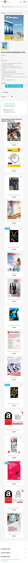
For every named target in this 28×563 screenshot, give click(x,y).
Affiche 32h (14, 169)
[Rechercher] (14, 6)
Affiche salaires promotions (14, 221)
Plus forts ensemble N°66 (14, 195)
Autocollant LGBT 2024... (14, 247)
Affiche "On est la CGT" (14, 455)
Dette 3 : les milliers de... (14, 351)
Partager (7, 96)
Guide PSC (14, 273)
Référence (6, 110)
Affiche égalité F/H (14, 377)
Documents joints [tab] (10, 106)
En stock (5, 112)
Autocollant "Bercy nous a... (14, 429)
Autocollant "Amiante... (14, 508)
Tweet (11, 96)
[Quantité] (3, 86)
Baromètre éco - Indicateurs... (14, 482)
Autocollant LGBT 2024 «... (14, 403)
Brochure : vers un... (14, 534)
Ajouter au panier (14, 86)
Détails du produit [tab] (9, 103)
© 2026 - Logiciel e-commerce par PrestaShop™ (10, 560)
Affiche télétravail (14, 143)
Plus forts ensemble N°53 (14, 325)
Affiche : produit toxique (14, 299)
